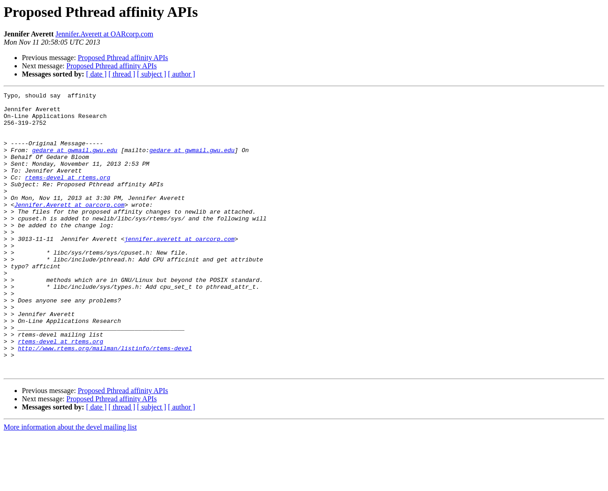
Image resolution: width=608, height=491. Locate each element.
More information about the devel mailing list (70, 483)
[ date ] (96, 74)
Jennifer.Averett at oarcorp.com (69, 228)
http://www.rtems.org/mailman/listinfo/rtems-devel (105, 400)
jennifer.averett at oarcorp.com (179, 269)
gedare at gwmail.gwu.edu (74, 162)
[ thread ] (121, 74)
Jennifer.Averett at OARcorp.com (104, 34)
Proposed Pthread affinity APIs (123, 57)
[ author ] (181, 74)
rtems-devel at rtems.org (67, 195)
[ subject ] (151, 74)
